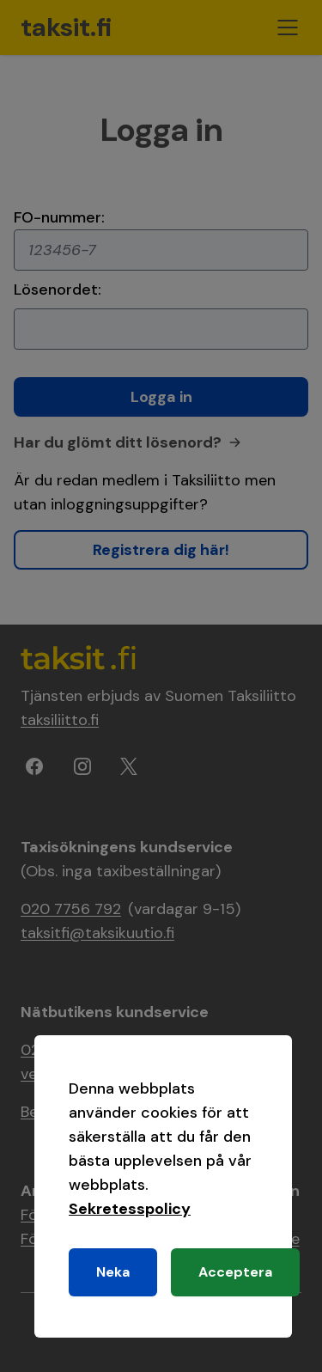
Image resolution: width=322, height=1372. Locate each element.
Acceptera (235, 1272)
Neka (113, 1272)
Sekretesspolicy (130, 1208)
